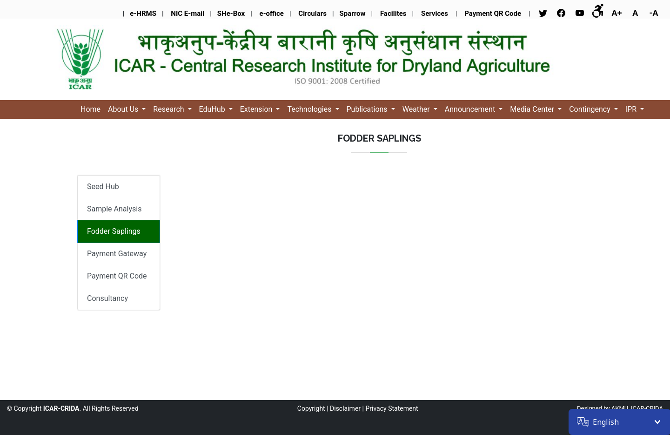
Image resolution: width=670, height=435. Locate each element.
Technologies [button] (310, 109)
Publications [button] (368, 109)
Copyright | (312, 408)
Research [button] (169, 109)
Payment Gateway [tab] (117, 253)
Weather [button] (417, 109)
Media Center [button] (533, 109)
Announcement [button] (471, 109)
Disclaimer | (347, 408)
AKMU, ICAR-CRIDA (637, 408)
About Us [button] (124, 109)
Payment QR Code (117, 276)
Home (90, 109)
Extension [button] (257, 109)
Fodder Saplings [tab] (114, 231)
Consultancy (107, 298)
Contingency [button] (590, 109)
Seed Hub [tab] (103, 186)
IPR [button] (631, 109)
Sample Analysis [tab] (114, 208)
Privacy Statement (391, 408)
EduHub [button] (213, 109)
